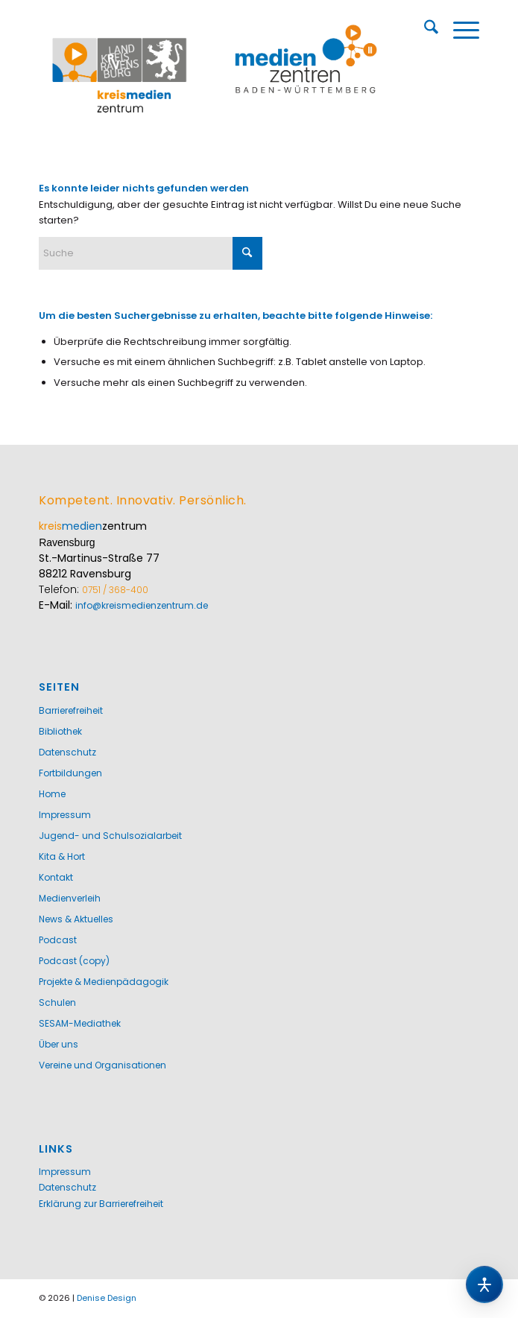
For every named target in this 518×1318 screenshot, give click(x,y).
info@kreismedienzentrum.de (141, 605)
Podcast (58, 940)
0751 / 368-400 (115, 589)
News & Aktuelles (76, 919)
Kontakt (56, 877)
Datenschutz (67, 752)
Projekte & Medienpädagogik (103, 981)
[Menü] (458, 30)
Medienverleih (70, 898)
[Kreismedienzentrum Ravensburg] (215, 67)
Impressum (65, 814)
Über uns (58, 1044)
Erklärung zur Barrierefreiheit (101, 1203)
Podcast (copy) (74, 960)
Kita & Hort (62, 856)
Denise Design (106, 1298)
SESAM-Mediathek (80, 1023)
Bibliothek (60, 731)
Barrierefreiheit (71, 710)
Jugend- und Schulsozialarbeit (110, 835)
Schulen (57, 1002)
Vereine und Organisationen (102, 1065)
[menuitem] (423, 30)
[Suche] (423, 30)
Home (52, 794)
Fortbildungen (70, 773)
